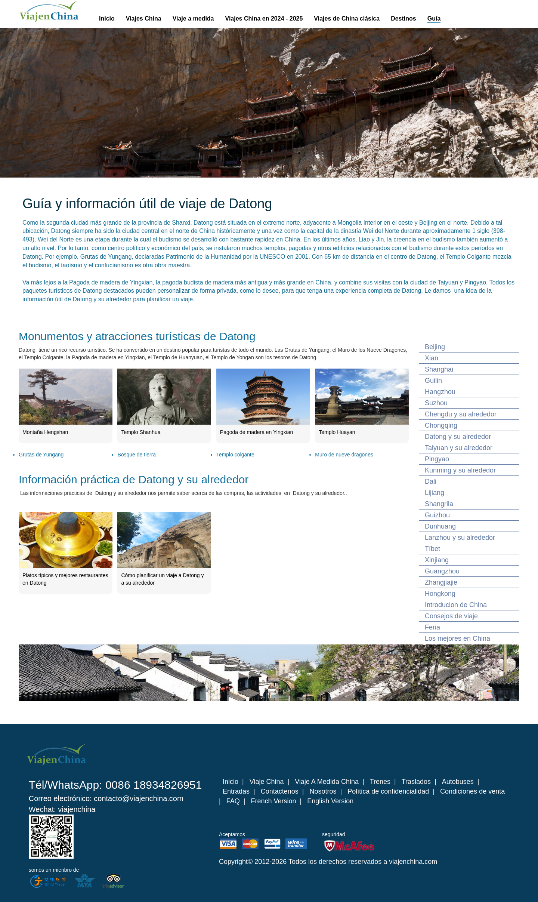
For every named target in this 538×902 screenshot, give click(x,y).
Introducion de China (456, 605)
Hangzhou (440, 391)
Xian (431, 358)
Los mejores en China (457, 638)
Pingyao (437, 459)
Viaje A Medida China (327, 781)
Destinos (403, 18)
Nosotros (323, 791)
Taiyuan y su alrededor (458, 448)
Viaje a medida (193, 18)
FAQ (233, 801)
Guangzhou (442, 571)
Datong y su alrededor (458, 436)
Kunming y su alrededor (460, 470)
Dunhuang (440, 526)
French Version (273, 801)
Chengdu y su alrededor (461, 414)
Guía (434, 18)
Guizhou (437, 515)
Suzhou (436, 403)
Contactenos (280, 791)
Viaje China (267, 781)
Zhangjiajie (441, 582)
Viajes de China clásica (347, 18)
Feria (432, 627)
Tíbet (432, 548)
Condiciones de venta (472, 791)
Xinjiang (437, 560)
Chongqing (441, 425)
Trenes (380, 781)
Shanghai (439, 369)
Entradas (236, 791)
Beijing (435, 347)
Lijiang (434, 492)
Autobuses (458, 781)
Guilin (433, 380)
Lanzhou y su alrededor (460, 537)
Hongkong (440, 593)
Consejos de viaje (451, 616)
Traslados (416, 781)
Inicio (107, 18)
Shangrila (439, 504)
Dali (430, 481)
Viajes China (143, 18)
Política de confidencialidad (388, 791)
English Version (330, 801)
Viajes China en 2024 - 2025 (264, 18)
